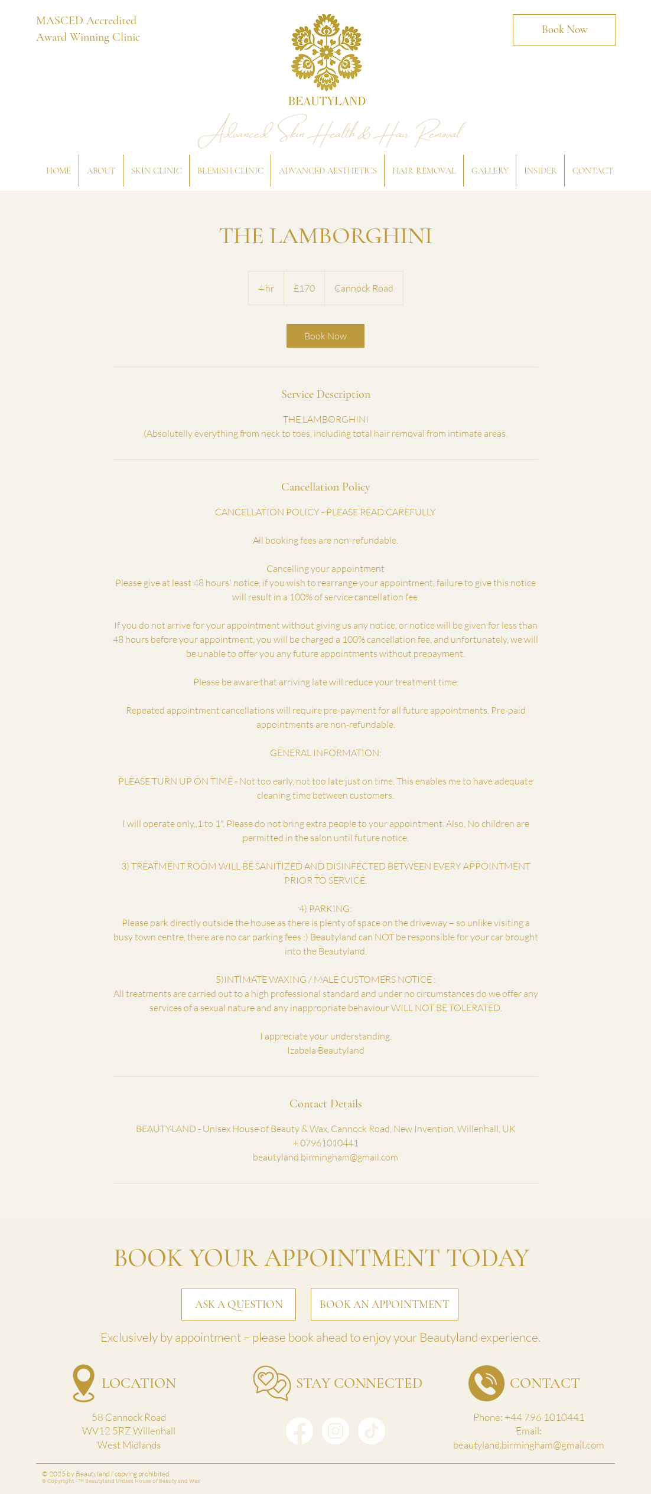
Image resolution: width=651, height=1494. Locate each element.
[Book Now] (564, 29)
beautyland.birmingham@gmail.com (528, 1445)
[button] (101, 171)
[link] (325, 336)
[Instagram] (335, 1430)
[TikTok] (371, 1430)
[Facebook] (299, 1430)
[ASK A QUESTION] (238, 1304)
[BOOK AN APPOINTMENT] (384, 1304)
